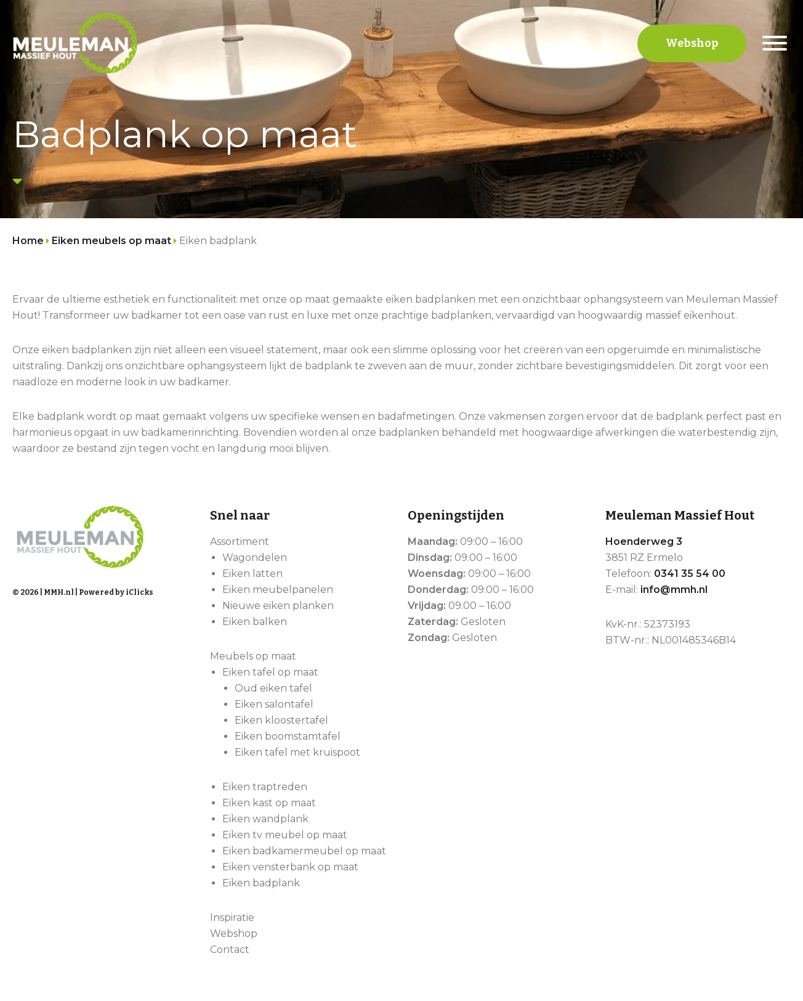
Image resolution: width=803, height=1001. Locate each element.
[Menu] (774, 43)
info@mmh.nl (674, 589)
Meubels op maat (253, 656)
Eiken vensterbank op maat (290, 867)
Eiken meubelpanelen (277, 589)
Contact (229, 949)
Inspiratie (232, 917)
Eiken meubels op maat (111, 241)
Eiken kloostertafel (281, 720)
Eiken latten (252, 573)
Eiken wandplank (265, 819)
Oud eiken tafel (273, 688)
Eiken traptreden (264, 787)
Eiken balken (254, 621)
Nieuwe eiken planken (278, 605)
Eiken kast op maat (269, 803)
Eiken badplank (261, 883)
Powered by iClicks (116, 592)
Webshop (692, 43)
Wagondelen (254, 557)
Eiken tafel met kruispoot (297, 752)
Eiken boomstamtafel (288, 736)
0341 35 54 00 (689, 573)
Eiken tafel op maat (270, 672)
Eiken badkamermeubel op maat (304, 851)
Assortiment (239, 541)
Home (28, 241)
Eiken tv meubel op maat (284, 835)
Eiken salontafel (274, 704)
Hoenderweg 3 (643, 541)
